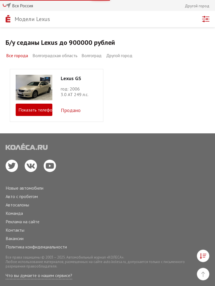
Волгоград (91, 55)
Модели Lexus (32, 19)
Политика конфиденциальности (36, 247)
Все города (17, 55)
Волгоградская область (55, 55)
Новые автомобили (24, 188)
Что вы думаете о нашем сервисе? (39, 275)
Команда (14, 213)
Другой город (119, 55)
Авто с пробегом (22, 196)
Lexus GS (71, 78)
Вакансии (15, 238)
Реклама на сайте (22, 221)
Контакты (15, 230)
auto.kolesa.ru (114, 261)
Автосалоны (17, 205)
